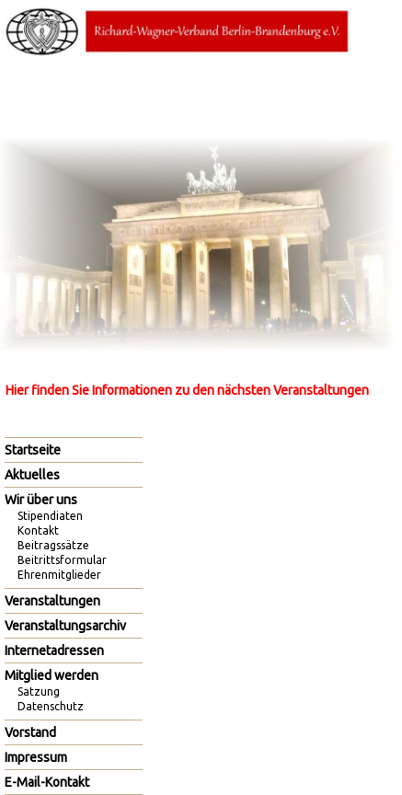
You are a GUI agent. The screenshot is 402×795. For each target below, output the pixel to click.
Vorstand (30, 732)
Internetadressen (54, 650)
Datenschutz (50, 706)
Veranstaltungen (52, 600)
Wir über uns (41, 499)
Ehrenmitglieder (59, 575)
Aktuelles (32, 474)
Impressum (36, 757)
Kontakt (38, 530)
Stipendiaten (50, 516)
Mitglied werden (51, 675)
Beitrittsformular (62, 560)
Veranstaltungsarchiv (65, 625)
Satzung (38, 691)
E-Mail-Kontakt (47, 782)
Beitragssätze (53, 545)
